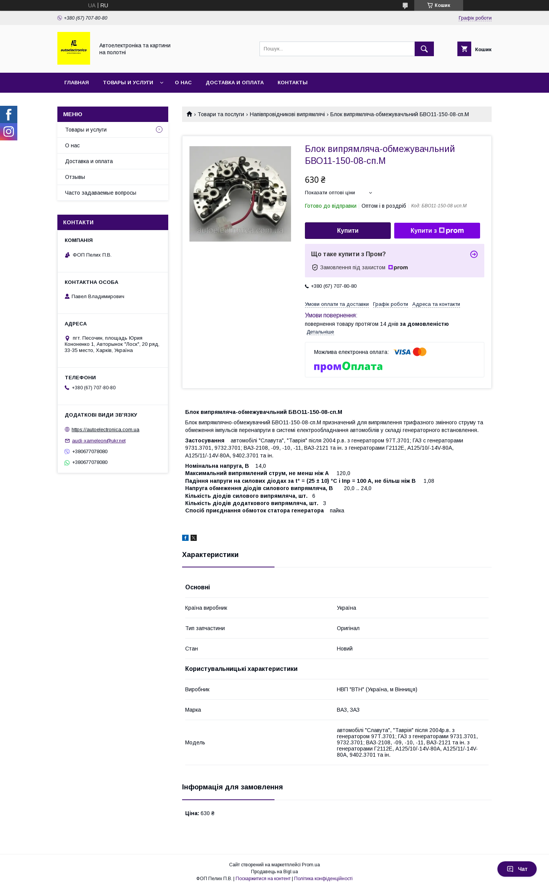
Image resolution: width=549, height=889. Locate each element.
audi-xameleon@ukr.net (99, 441)
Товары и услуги (128, 82)
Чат (517, 869)
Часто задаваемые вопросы (100, 193)
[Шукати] (424, 49)
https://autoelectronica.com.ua (105, 429)
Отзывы (75, 177)
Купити (348, 230)
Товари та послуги (221, 114)
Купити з (437, 230)
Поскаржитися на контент (263, 878)
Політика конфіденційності (323, 878)
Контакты (293, 82)
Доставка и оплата (235, 82)
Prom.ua (311, 864)
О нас (183, 82)
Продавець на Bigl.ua (274, 871)
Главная (76, 82)
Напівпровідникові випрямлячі (287, 114)
